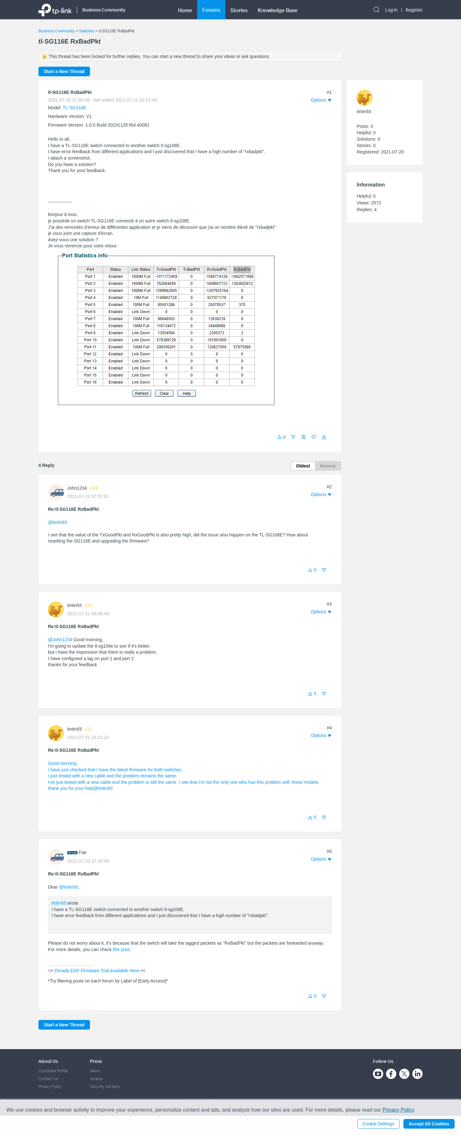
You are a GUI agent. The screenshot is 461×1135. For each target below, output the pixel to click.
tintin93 (74, 605)
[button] (324, 437)
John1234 (77, 488)
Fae (82, 852)
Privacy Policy (49, 1086)
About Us (48, 1061)
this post (121, 949)
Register (414, 10)
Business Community (56, 31)
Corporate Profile (53, 1070)
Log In (391, 10)
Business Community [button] (103, 9)
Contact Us (48, 1078)
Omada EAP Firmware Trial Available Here (96, 970)
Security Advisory (105, 1086)
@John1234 (60, 639)
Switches (86, 31)
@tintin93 (57, 522)
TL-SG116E (74, 107)
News (95, 1070)
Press (96, 1061)
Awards (96, 1078)
